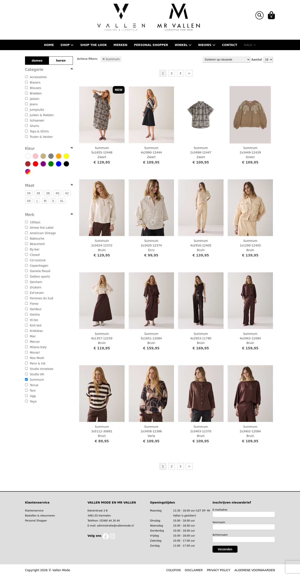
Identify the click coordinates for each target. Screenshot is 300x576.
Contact (229, 45)
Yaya (30, 401)
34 (29, 193)
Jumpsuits (34, 109)
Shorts (32, 126)
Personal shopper (151, 45)
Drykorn (33, 287)
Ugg (30, 396)
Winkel (183, 45)
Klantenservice (34, 510)
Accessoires (36, 77)
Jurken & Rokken (39, 115)
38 (48, 193)
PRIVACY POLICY (218, 570)
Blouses (33, 88)
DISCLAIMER (194, 570)
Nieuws (206, 45)
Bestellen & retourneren (40, 515)
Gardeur (33, 309)
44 (29, 201)
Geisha (32, 314)
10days (32, 222)
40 (57, 193)
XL (62, 201)
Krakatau (34, 330)
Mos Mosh (34, 358)
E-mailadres (219, 509)
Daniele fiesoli (37, 271)
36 (38, 193)
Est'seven (34, 292)
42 (67, 193)
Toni (30, 390)
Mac (30, 336)
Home (49, 45)
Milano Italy (36, 347)
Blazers (32, 82)
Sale (250, 45)
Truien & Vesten (39, 136)
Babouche (34, 238)
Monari (32, 352)
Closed (32, 254)
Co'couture (35, 260)
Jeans (31, 104)
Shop (67, 45)
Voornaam (218, 522)
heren (61, 60)
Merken (120, 45)
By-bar (32, 249)
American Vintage (40, 233)
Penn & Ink (35, 363)
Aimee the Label (39, 227)
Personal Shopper (36, 520)
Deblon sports (37, 276)
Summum (34, 379)
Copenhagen (36, 265)
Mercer (32, 341)
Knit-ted (33, 325)
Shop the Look (93, 45)
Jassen (32, 98)
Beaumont (35, 244)
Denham (33, 282)
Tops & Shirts (37, 131)
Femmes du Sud (39, 298)
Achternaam (220, 534)
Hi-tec (31, 320)
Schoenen (34, 120)
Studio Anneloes (39, 368)
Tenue (31, 385)
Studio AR (34, 374)
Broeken (33, 93)
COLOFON (173, 570)
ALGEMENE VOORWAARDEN (254, 570)
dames (37, 60)
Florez (32, 303)
